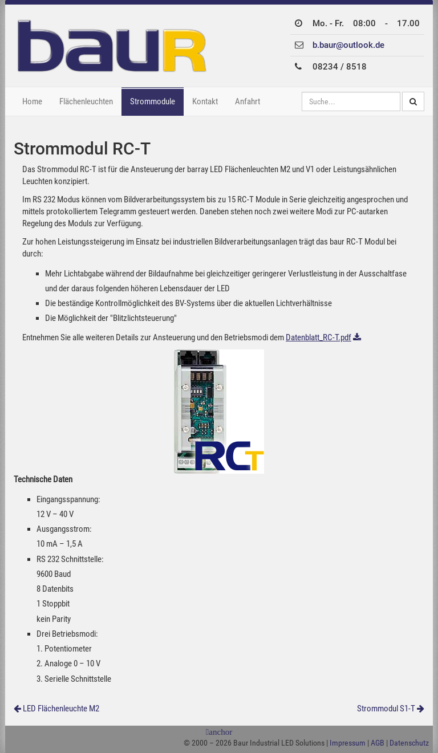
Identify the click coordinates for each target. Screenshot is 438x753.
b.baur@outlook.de (348, 45)
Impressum (348, 742)
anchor (220, 732)
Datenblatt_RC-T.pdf (318, 337)
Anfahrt (247, 101)
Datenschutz (409, 742)
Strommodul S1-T (386, 708)
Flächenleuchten (86, 101)
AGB (377, 742)
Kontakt (205, 101)
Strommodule (152, 101)
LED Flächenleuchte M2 (61, 708)
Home (32, 101)
